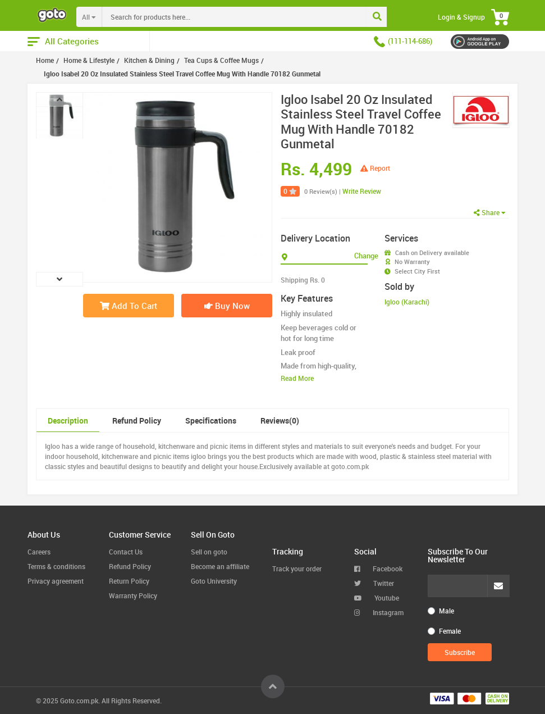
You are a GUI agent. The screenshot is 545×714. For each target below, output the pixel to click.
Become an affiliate (220, 566)
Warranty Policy (133, 595)
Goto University (214, 580)
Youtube (376, 597)
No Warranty (412, 261)
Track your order (297, 568)
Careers (39, 551)
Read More (297, 378)
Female (450, 630)
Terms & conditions (56, 566)
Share (490, 212)
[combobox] (257, 17)
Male (446, 610)
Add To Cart (128, 305)
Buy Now (227, 305)
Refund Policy (136, 420)
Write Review (361, 191)
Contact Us (126, 551)
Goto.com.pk (79, 700)
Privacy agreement (56, 580)
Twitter (374, 583)
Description (68, 420)
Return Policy (129, 580)
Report (375, 167)
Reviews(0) (279, 420)
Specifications (210, 420)
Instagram (379, 612)
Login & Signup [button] (461, 16)
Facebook (378, 568)
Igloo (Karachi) (406, 301)
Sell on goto (209, 551)
